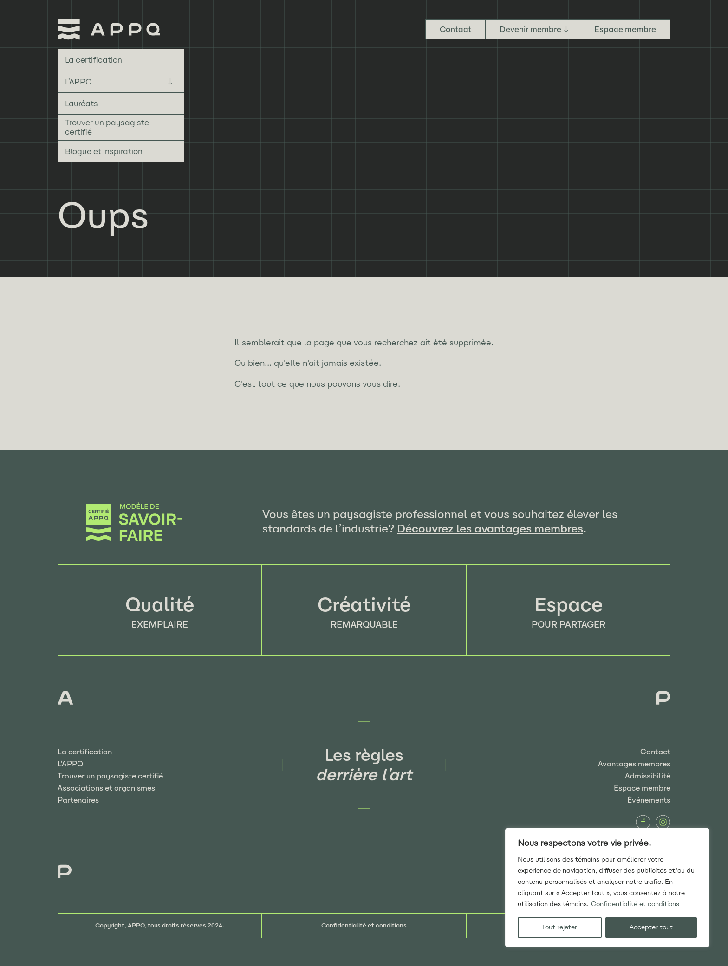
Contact (455, 29)
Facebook (643, 822)
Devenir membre (530, 29)
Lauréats (81, 103)
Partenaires (78, 800)
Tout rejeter (559, 927)
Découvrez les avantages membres (490, 528)
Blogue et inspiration (104, 151)
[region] (607, 887)
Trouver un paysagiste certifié (107, 127)
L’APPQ (78, 81)
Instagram (663, 822)
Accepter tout (651, 927)
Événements (648, 800)
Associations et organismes (106, 788)
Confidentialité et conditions (635, 904)
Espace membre (625, 29)
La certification (93, 60)
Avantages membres (634, 763)
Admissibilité (647, 776)
